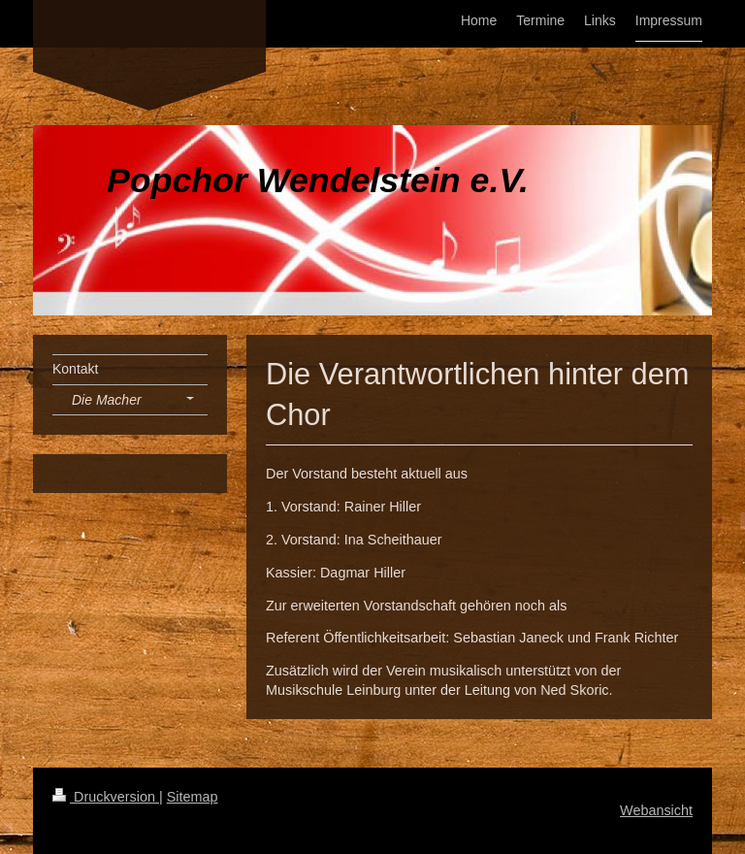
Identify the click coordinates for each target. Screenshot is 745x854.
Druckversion (105, 797)
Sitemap (192, 797)
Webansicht (656, 810)
